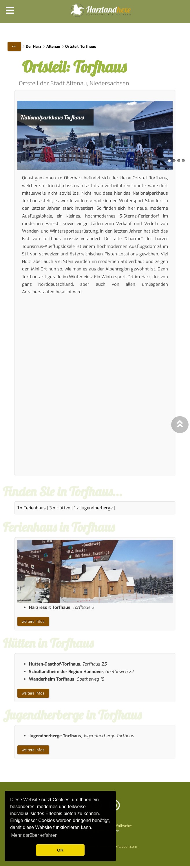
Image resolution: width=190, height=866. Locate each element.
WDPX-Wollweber (117, 825)
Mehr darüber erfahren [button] (34, 835)
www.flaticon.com (122, 846)
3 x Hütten (59, 508)
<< (14, 46)
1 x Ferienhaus (31, 508)
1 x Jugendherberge (93, 508)
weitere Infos (33, 621)
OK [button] (60, 850)
